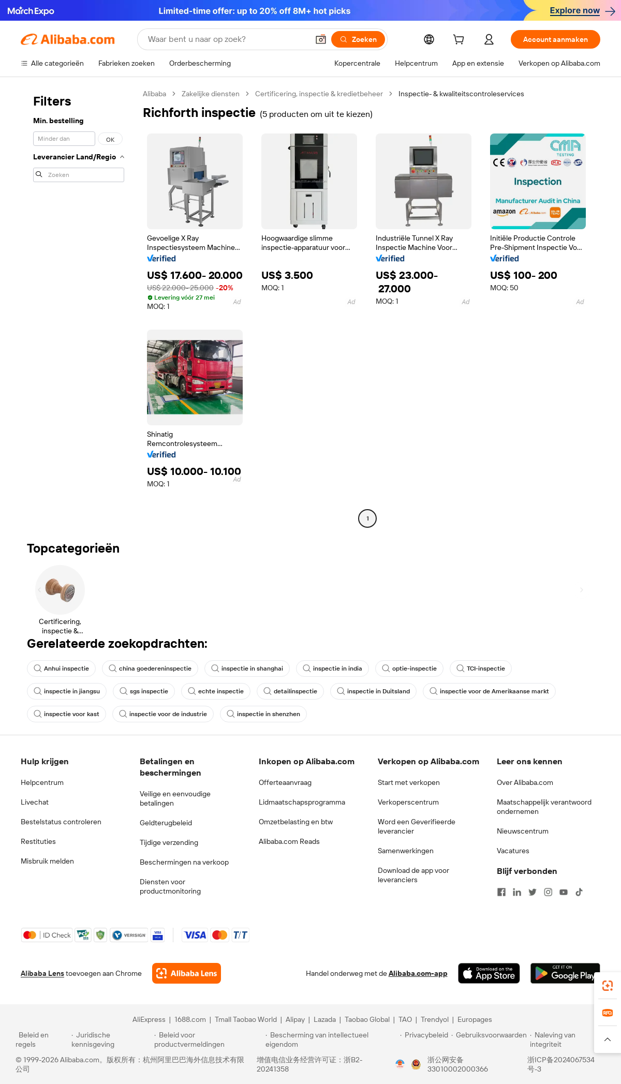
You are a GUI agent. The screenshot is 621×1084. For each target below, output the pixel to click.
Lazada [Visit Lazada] (325, 1019)
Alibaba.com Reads (289, 841)
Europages (474, 1019)
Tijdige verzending (169, 842)
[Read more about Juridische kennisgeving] (111, 1039)
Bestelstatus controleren (61, 822)
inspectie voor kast (66, 714)
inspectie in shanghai (247, 668)
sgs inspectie (144, 691)
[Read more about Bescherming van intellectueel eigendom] (331, 1039)
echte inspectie (216, 691)
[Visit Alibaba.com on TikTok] (579, 892)
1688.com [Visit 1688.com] (190, 1019)
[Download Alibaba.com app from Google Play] (565, 973)
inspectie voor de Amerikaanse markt (489, 691)
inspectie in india (332, 668)
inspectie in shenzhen (263, 714)
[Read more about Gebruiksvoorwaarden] (489, 1039)
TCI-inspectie (480, 668)
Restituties (38, 841)
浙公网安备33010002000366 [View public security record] (457, 1064)
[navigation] (78, 307)
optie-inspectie (409, 668)
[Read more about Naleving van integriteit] (567, 1039)
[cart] (460, 41)
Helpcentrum (42, 782)
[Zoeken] (358, 39)
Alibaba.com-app (418, 973)
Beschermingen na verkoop (184, 862)
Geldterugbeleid (166, 823)
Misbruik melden (47, 861)
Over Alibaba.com (525, 782)
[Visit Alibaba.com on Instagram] (548, 892)
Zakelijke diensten (211, 94)
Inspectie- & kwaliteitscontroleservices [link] (461, 94)
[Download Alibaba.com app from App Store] (489, 973)
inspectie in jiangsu (67, 691)
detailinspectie (290, 691)
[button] (321, 39)
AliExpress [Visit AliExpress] (149, 1019)
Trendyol (435, 1019)
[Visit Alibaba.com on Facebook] (501, 892)
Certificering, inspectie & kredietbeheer (319, 94)
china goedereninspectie (150, 668)
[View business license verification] (400, 1064)
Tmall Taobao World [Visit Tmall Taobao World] (246, 1019)
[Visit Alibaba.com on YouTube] (563, 892)
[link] (607, 985)
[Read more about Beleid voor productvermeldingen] (208, 1039)
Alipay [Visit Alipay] (295, 1019)
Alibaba (154, 94)
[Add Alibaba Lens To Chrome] (186, 973)
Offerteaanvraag (285, 782)
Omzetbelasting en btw (296, 822)
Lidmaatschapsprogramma (302, 802)
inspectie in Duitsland (373, 691)
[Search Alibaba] (227, 39)
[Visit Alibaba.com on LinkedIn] (517, 892)
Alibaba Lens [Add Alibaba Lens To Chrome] (42, 973)
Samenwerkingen (406, 851)
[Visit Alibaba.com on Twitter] (532, 892)
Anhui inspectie (61, 668)
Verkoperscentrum (408, 802)
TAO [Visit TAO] (405, 1019)
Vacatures (513, 851)
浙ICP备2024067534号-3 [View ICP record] (561, 1064)
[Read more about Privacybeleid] (424, 1039)
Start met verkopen (409, 782)
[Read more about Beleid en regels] (42, 1039)
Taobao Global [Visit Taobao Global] (367, 1019)
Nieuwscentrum (523, 831)
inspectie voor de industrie (163, 714)
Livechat (35, 802)
